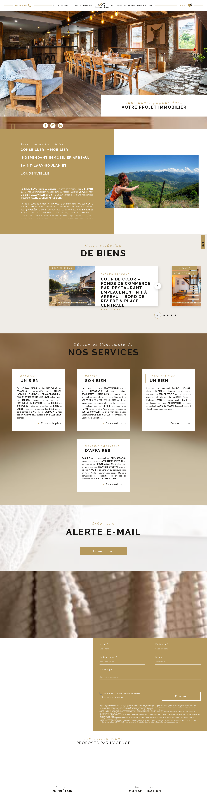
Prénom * (162, 632)
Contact (202, 242)
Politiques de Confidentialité (135, 710)
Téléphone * (109, 645)
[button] (157, 274)
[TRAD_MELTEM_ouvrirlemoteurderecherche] (23, 5)
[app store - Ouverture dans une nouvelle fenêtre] (138, 786)
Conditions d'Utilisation (156, 710)
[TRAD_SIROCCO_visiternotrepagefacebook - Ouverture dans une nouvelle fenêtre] (146, 113)
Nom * (104, 632)
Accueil (56, 5)
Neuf (151, 5)
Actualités (65, 5)
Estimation (76, 5)
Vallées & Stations (118, 5)
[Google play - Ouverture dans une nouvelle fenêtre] (152, 786)
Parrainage (88, 5)
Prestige (131, 5)
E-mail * (161, 645)
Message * (107, 658)
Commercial (142, 5)
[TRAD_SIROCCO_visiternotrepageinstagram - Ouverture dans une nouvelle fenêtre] (154, 113)
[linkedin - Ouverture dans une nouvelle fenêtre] (161, 113)
